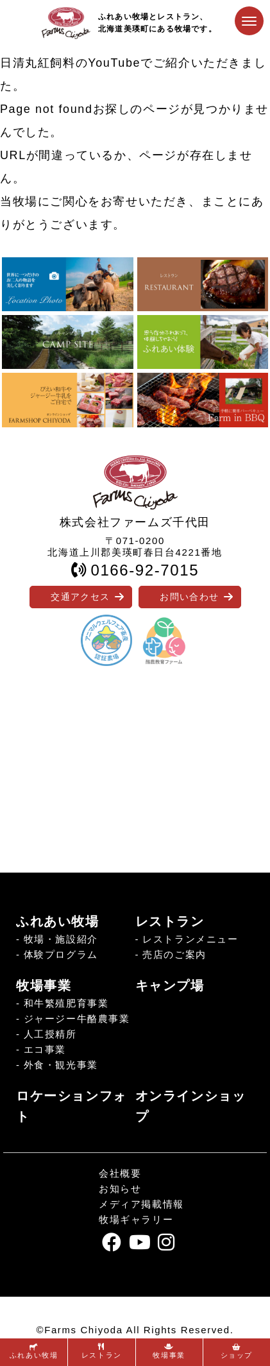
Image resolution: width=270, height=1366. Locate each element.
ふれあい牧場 (57, 921)
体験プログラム (61, 954)
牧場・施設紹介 (61, 939)
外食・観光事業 (61, 1064)
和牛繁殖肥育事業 (66, 1003)
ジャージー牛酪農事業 (77, 1018)
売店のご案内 (174, 954)
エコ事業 (45, 1049)
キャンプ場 (170, 985)
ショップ (237, 1351)
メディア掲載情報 (141, 1204)
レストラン (170, 921)
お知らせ (120, 1188)
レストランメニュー (190, 939)
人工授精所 (50, 1034)
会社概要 (120, 1173)
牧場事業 (43, 985)
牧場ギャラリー (136, 1219)
